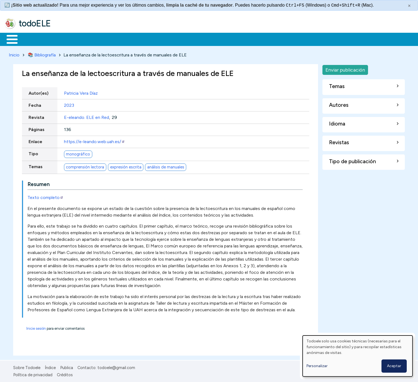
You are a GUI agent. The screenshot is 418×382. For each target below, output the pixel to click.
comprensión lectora (85, 165)
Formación (66, 39)
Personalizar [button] (317, 366)
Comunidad (201, 39)
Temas (36, 165)
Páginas (36, 128)
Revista (36, 116)
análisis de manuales (165, 165)
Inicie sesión (36, 327)
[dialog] (358, 355)
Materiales (31, 39)
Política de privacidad (32, 374)
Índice (50, 366)
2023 (69, 104)
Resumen (38, 183)
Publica (66, 366)
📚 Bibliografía (42, 53)
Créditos (65, 374)
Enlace (35, 140)
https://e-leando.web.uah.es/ (94, 140)
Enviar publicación (345, 69)
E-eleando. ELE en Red (86, 116)
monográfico (78, 153)
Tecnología (164, 39)
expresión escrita (125, 165)
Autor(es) (39, 92)
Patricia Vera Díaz (81, 92)
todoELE (35, 23)
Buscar (225, 39)
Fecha (35, 104)
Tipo (33, 152)
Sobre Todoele (26, 366)
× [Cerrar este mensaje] (409, 6)
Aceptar (394, 366)
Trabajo (99, 39)
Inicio (9, 39)
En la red (130, 39)
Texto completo (45, 196)
